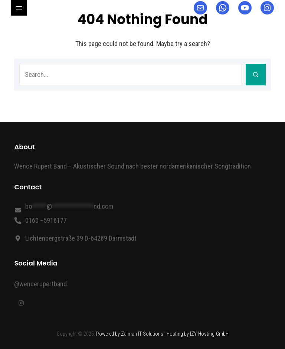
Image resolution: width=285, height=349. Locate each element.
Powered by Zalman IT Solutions (129, 334)
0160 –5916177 (46, 220)
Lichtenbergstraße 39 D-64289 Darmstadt (81, 238)
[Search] (256, 74)
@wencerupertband (40, 284)
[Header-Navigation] (19, 8)
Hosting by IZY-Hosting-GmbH (198, 334)
